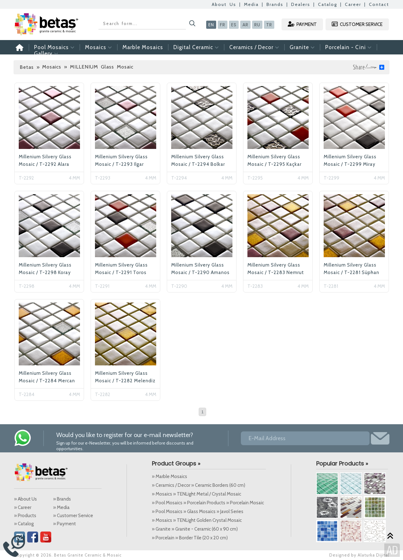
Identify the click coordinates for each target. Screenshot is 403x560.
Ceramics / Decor (254, 47)
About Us (224, 4)
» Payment (64, 524)
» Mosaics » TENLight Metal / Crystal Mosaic (196, 494)
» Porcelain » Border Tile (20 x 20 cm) (190, 538)
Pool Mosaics (54, 47)
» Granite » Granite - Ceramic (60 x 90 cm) (195, 529)
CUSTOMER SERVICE (357, 24)
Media (251, 4)
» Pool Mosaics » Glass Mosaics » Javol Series (197, 511)
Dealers (300, 4)
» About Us (25, 499)
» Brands (62, 499)
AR (245, 25)
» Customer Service (73, 515)
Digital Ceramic (196, 47)
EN (211, 25)
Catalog (327, 4)
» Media (61, 507)
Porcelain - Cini (348, 47)
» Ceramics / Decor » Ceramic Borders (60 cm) (198, 485)
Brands (274, 4)
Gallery (46, 53)
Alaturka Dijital (373, 554)
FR (222, 25)
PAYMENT (302, 24)
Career (353, 4)
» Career (22, 507)
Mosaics (98, 47)
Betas (27, 67)
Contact (379, 4)
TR (269, 25)
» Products (25, 515)
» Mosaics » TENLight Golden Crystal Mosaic (197, 520)
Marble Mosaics (142, 47)
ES (233, 25)
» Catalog (24, 524)
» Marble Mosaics (169, 476)
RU (257, 25)
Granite (302, 47)
